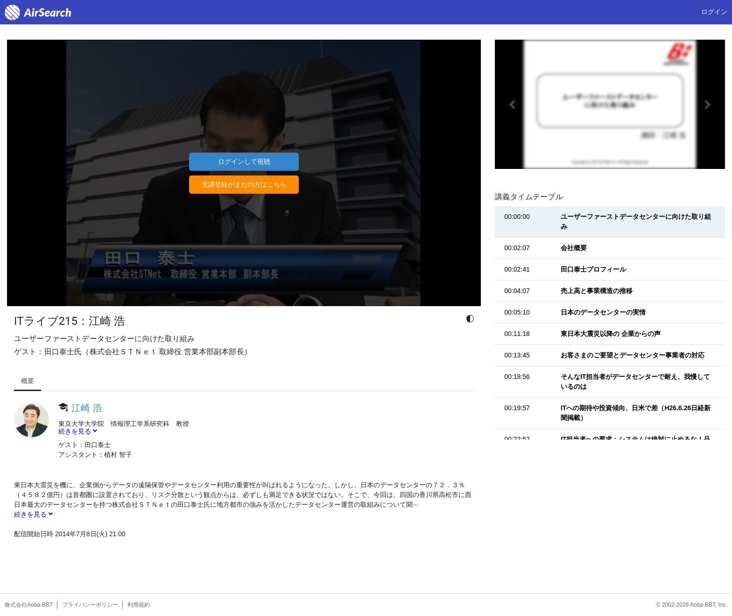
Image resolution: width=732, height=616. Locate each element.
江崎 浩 (86, 408)
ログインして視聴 (244, 161)
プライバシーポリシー (90, 605)
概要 (27, 381)
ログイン (714, 11)
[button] (512, 104)
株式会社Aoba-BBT (29, 605)
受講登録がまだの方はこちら (244, 184)
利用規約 (138, 605)
